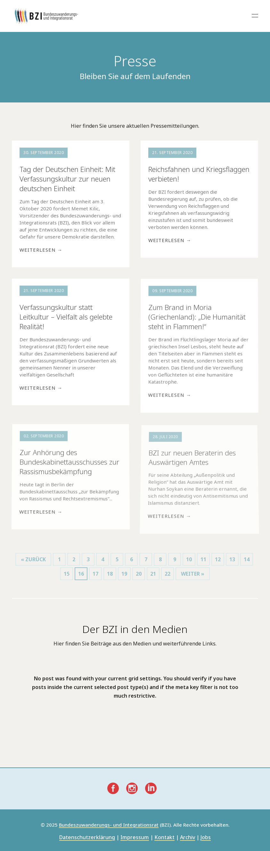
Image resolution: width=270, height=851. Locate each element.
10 (189, 559)
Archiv (187, 837)
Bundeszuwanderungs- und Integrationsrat (109, 825)
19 (124, 573)
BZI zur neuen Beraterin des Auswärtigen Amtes (192, 461)
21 (153, 573)
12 (218, 559)
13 (232, 559)
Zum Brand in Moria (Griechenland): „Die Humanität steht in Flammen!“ (197, 317)
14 (247, 559)
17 (95, 573)
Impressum (134, 837)
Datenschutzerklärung (87, 837)
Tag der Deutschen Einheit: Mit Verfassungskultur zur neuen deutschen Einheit (67, 178)
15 (67, 573)
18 (110, 573)
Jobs (205, 837)
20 (139, 573)
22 (167, 573)
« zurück (33, 559)
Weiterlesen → (41, 250)
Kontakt (164, 837)
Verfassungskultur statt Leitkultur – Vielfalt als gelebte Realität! (66, 317)
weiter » (192, 573)
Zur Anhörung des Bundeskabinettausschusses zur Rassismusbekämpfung (69, 463)
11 (203, 559)
